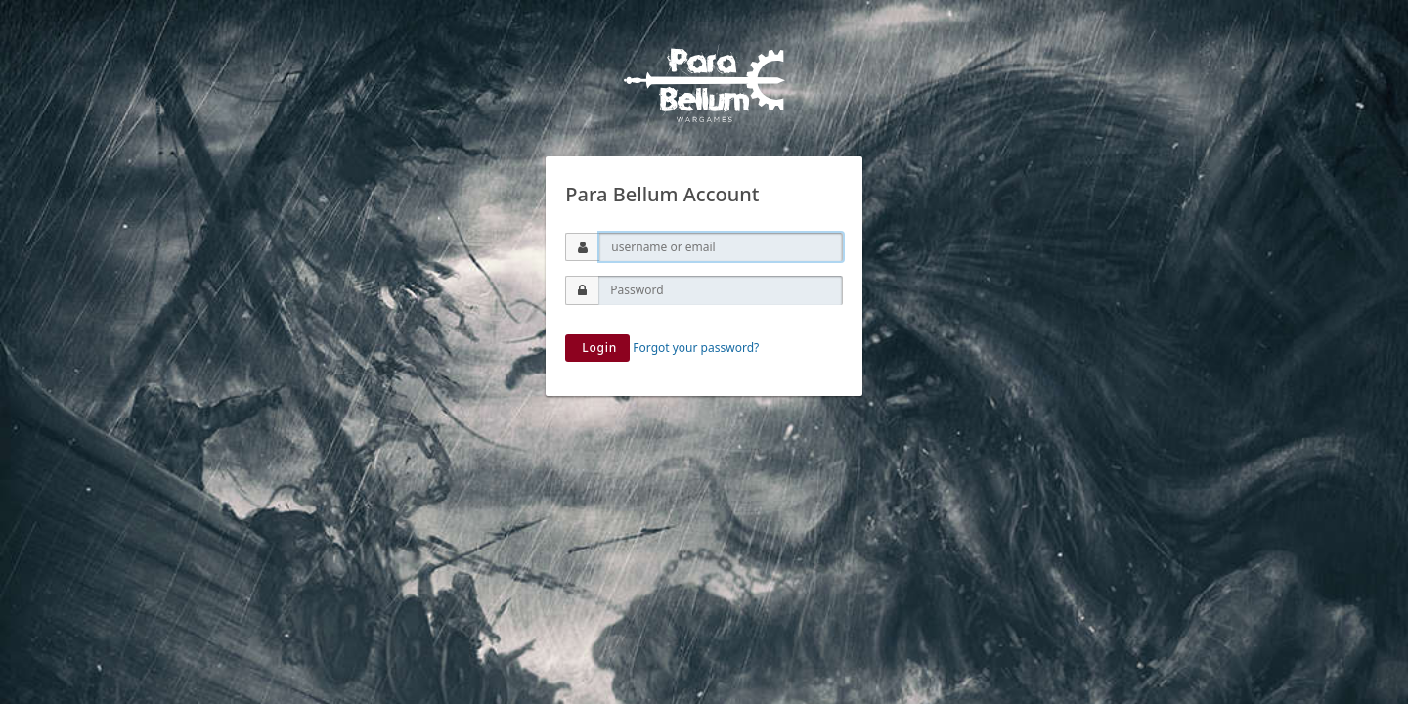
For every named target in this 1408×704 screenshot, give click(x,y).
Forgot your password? (696, 347)
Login (597, 347)
